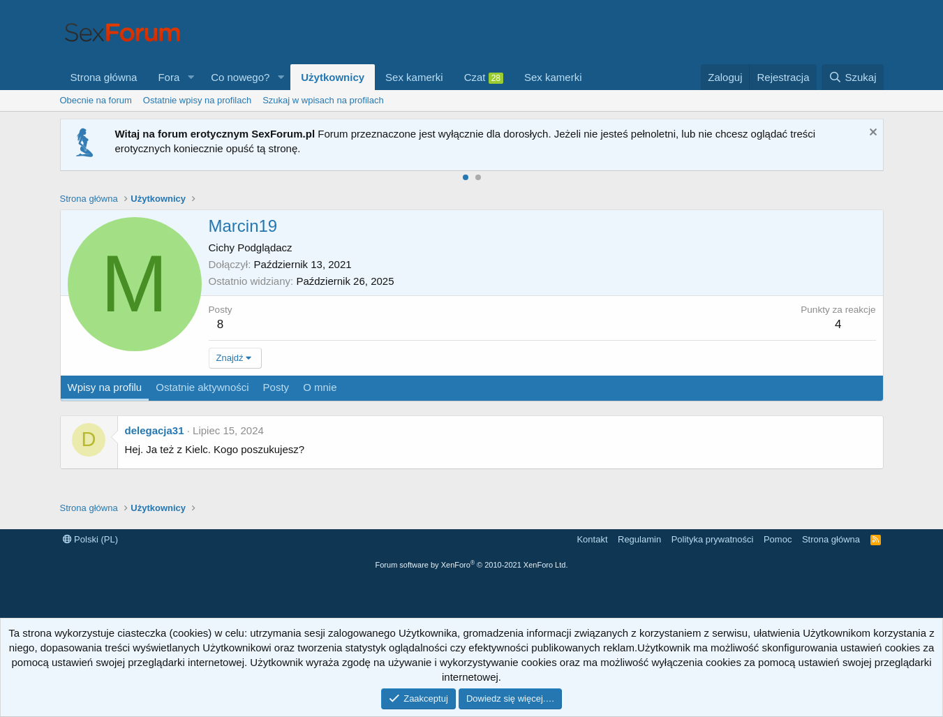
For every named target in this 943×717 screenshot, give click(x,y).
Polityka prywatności (712, 539)
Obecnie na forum (96, 100)
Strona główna (104, 77)
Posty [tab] (276, 387)
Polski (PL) (90, 539)
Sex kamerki (414, 77)
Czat (483, 77)
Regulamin (639, 539)
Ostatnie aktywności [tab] (202, 387)
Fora (168, 77)
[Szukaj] (852, 77)
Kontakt (592, 539)
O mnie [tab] (319, 387)
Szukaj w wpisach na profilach (322, 100)
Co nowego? (240, 77)
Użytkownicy (332, 77)
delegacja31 (154, 430)
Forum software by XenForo (472, 565)
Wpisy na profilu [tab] (105, 387)
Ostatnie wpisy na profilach (197, 100)
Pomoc (778, 539)
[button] (190, 77)
